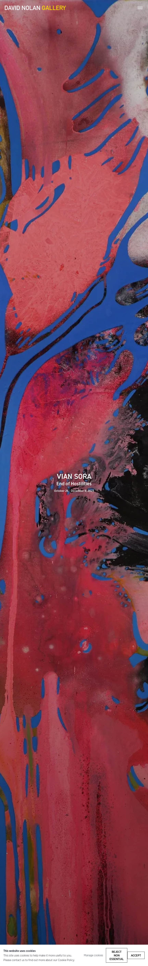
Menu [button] (140, 8)
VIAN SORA (74, 479)
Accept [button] (136, 955)
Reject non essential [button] (117, 955)
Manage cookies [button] (93, 955)
